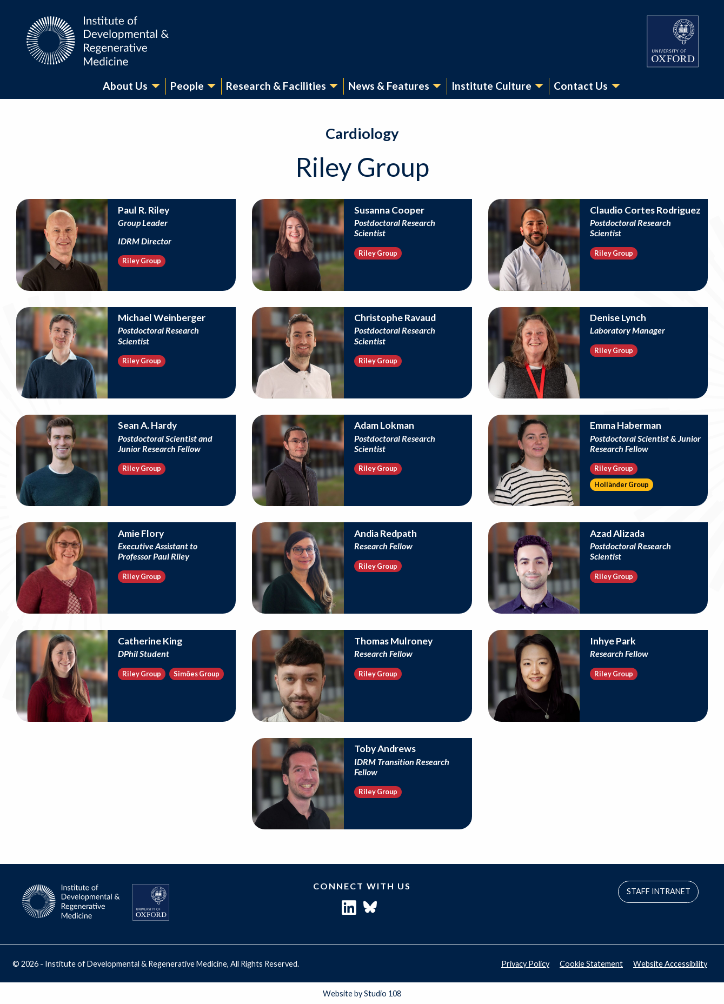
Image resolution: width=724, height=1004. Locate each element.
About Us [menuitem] (125, 85)
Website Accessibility (670, 963)
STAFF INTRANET (658, 891)
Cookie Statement (591, 963)
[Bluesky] (370, 910)
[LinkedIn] (349, 910)
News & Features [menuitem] (388, 85)
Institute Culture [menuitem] (491, 85)
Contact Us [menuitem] (581, 85)
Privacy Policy (525, 963)
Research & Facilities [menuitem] (276, 85)
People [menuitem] (187, 85)
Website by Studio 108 (362, 993)
